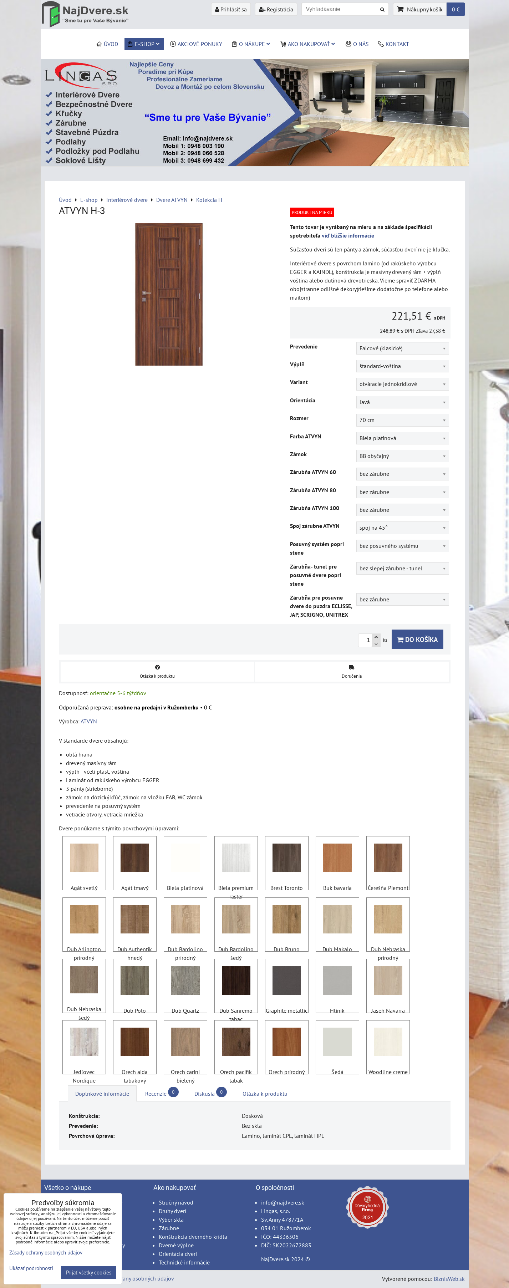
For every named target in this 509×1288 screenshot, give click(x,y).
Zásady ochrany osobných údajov (134, 1278)
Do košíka (417, 639)
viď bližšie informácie (348, 235)
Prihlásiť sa (231, 9)
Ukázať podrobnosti (31, 1269)
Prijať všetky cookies (88, 1272)
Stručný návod (176, 1202)
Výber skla (171, 1219)
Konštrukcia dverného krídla (193, 1236)
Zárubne (169, 1228)
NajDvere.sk (275, 1259)
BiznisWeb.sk (449, 1278)
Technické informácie (184, 1262)
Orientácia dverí (178, 1253)
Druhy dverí (172, 1211)
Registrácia (276, 9)
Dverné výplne (176, 1245)
